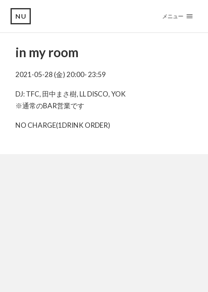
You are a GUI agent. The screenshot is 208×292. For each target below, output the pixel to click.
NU (21, 16)
